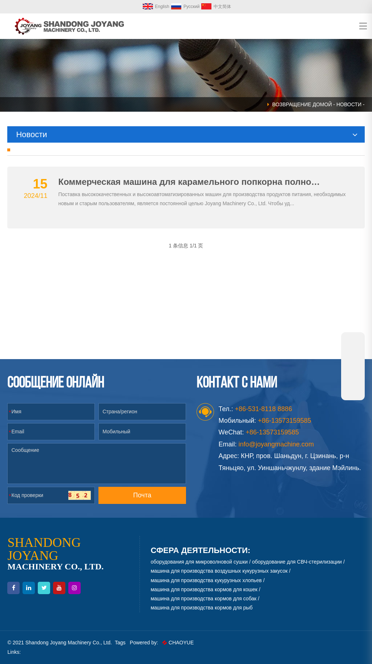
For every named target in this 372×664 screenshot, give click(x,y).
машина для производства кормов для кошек (204, 589)
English (156, 6)
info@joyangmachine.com (276, 444)
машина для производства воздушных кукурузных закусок (219, 571)
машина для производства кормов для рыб (202, 608)
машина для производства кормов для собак (203, 598)
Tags (120, 642)
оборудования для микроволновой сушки (199, 562)
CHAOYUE (178, 642)
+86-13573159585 (272, 432)
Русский (185, 6)
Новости (348, 104)
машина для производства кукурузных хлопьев (206, 580)
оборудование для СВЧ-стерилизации (297, 562)
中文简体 (216, 6)
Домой (322, 104)
